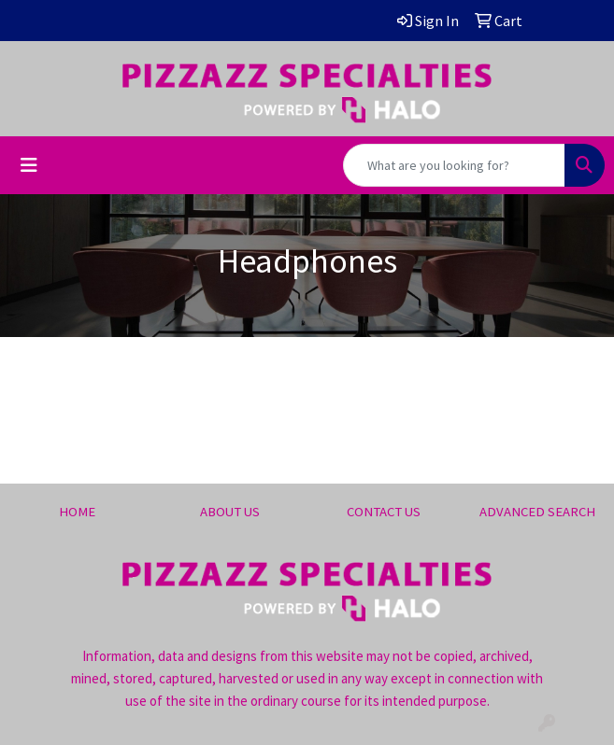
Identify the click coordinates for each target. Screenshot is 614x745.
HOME (77, 511)
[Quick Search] (454, 165)
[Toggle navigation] (29, 165)
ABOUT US (230, 511)
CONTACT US (384, 511)
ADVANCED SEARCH (537, 511)
